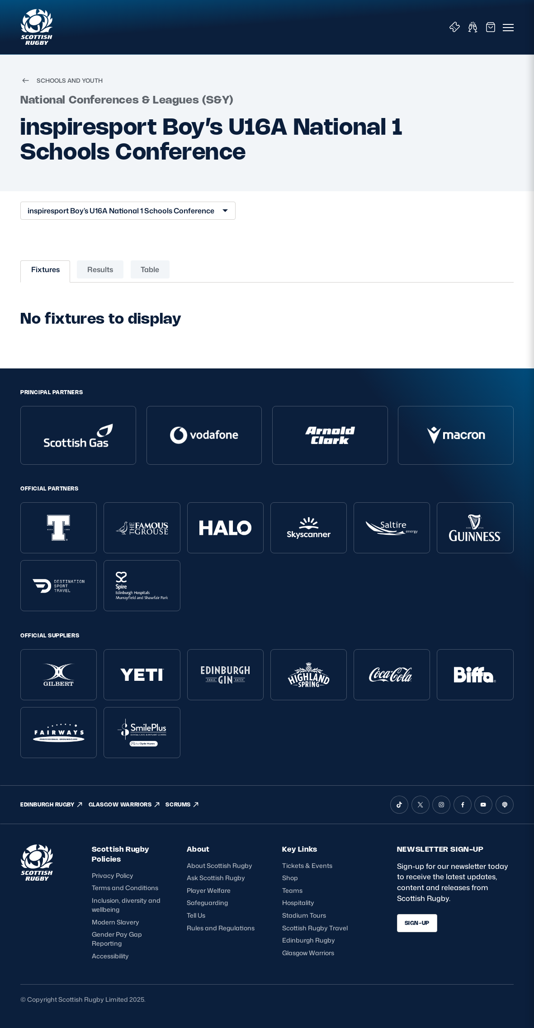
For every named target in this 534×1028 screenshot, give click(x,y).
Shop (290, 877)
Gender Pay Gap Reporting (117, 939)
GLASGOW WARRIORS (125, 804)
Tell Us (196, 915)
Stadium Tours (304, 915)
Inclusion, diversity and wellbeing (126, 905)
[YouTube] (483, 805)
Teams (292, 890)
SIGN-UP (417, 923)
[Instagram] (441, 805)
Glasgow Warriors (308, 952)
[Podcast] (505, 805)
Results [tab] (100, 269)
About (198, 849)
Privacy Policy (112, 875)
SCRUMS (182, 804)
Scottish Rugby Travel (315, 928)
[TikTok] (399, 805)
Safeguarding (207, 902)
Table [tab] (150, 269)
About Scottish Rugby (219, 865)
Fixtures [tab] (45, 269)
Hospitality (298, 902)
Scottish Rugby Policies (120, 854)
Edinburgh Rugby (308, 940)
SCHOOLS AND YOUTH (61, 80)
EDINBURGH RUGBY (51, 804)
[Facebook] (463, 805)
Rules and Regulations (221, 928)
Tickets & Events (307, 865)
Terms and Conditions (125, 887)
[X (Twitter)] (420, 805)
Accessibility (110, 956)
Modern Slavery (115, 922)
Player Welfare (209, 890)
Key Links (299, 849)
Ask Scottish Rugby (216, 877)
